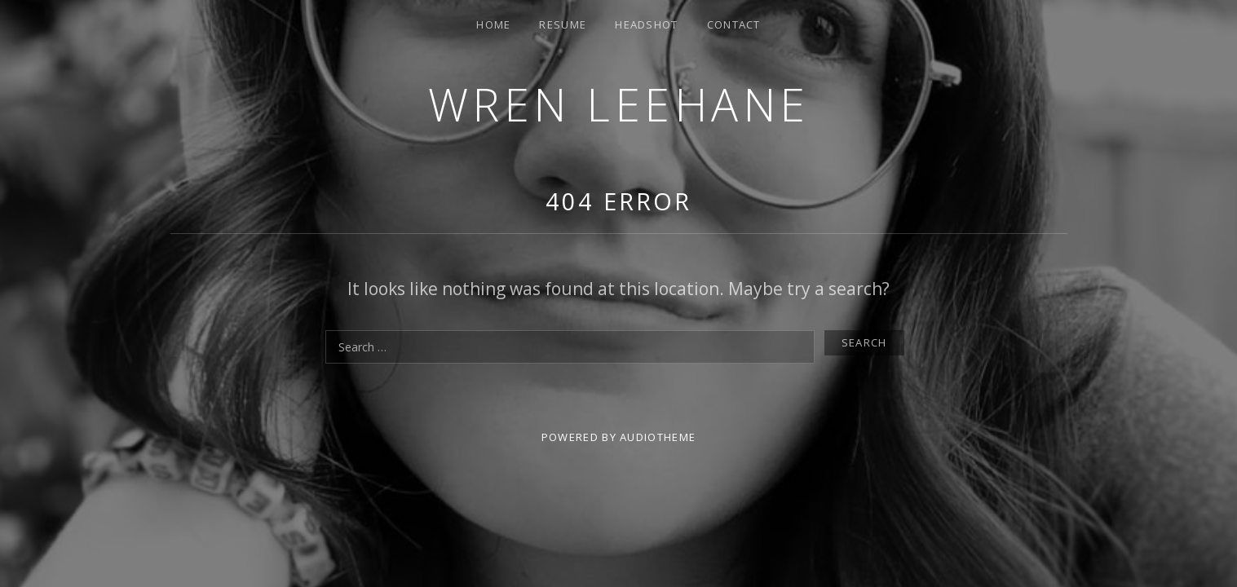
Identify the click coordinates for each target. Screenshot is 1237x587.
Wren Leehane (619, 104)
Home (493, 24)
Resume (562, 24)
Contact (734, 24)
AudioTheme (658, 437)
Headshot (646, 24)
